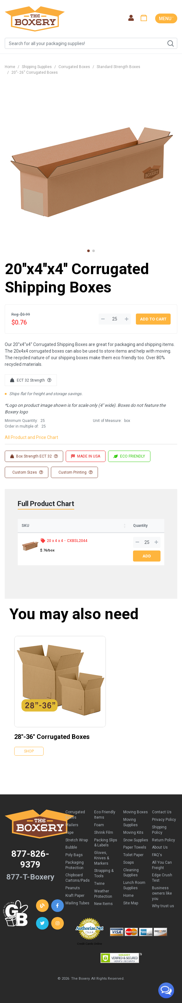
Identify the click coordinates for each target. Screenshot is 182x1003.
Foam (99, 825)
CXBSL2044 (77, 541)
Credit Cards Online (89, 943)
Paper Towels (134, 847)
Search (170, 43)
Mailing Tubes (77, 903)
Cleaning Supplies (131, 873)
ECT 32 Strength (31, 380)
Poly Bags (74, 855)
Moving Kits (133, 832)
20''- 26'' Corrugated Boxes (34, 72)
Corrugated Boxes (74, 67)
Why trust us (163, 906)
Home (10, 67)
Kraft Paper (74, 895)
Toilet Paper (133, 855)
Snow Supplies (135, 840)
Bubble (71, 847)
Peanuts (72, 888)
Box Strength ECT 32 (34, 456)
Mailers (71, 825)
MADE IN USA (85, 456)
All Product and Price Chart (31, 437)
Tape (69, 832)
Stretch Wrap (76, 840)
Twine (99, 883)
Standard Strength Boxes (118, 67)
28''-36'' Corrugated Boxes (52, 737)
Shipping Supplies (37, 67)
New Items (103, 904)
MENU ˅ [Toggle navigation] (166, 18)
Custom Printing (75, 472)
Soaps (128, 862)
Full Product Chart (46, 504)
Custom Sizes (27, 472)
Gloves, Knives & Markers (101, 858)
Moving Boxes (135, 812)
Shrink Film (103, 832)
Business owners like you (162, 893)
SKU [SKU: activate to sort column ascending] (25, 525)
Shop (29, 751)
